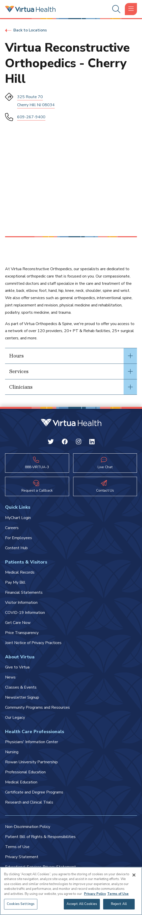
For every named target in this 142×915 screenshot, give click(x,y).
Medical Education (21, 782)
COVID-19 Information (25, 612)
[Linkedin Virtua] (92, 442)
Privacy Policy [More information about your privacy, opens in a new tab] (95, 894)
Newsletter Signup (22, 697)
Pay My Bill (15, 582)
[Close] (133, 875)
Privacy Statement (21, 857)
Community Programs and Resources (37, 707)
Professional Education (25, 772)
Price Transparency (22, 632)
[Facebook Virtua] (65, 442)
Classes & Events (21, 687)
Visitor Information (21, 602)
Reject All (119, 904)
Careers (12, 528)
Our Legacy (15, 717)
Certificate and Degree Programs (34, 792)
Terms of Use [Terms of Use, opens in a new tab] (118, 894)
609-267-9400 (31, 117)
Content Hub (16, 548)
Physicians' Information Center (31, 742)
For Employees (18, 538)
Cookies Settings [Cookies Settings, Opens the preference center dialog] (21, 904)
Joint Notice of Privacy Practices (33, 643)
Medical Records (20, 572)
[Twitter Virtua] (51, 442)
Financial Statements (24, 592)
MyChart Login (18, 518)
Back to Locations (26, 30)
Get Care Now (18, 622)
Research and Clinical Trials (29, 802)
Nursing (11, 752)
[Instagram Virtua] (78, 442)
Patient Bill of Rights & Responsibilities (40, 837)
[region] (71, 891)
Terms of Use (17, 847)
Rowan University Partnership (31, 762)
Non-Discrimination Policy (27, 826)
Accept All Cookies (82, 904)
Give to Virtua (17, 667)
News (10, 677)
